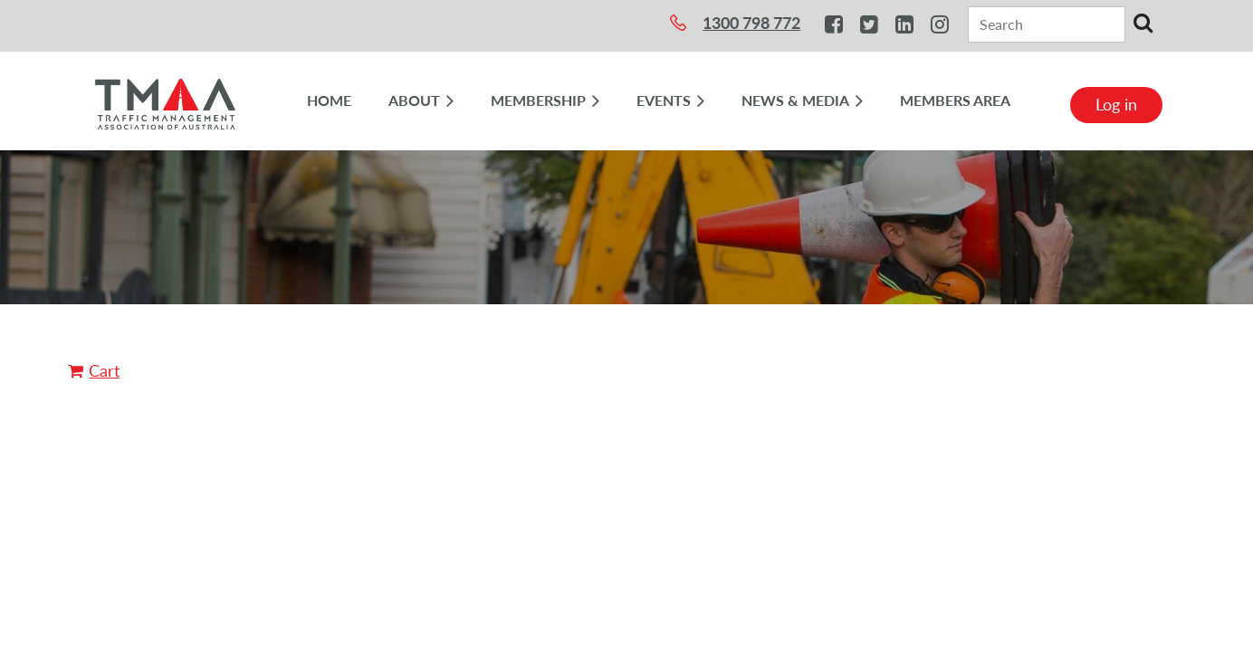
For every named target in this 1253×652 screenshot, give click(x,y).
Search (1142, 22)
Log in (1116, 104)
